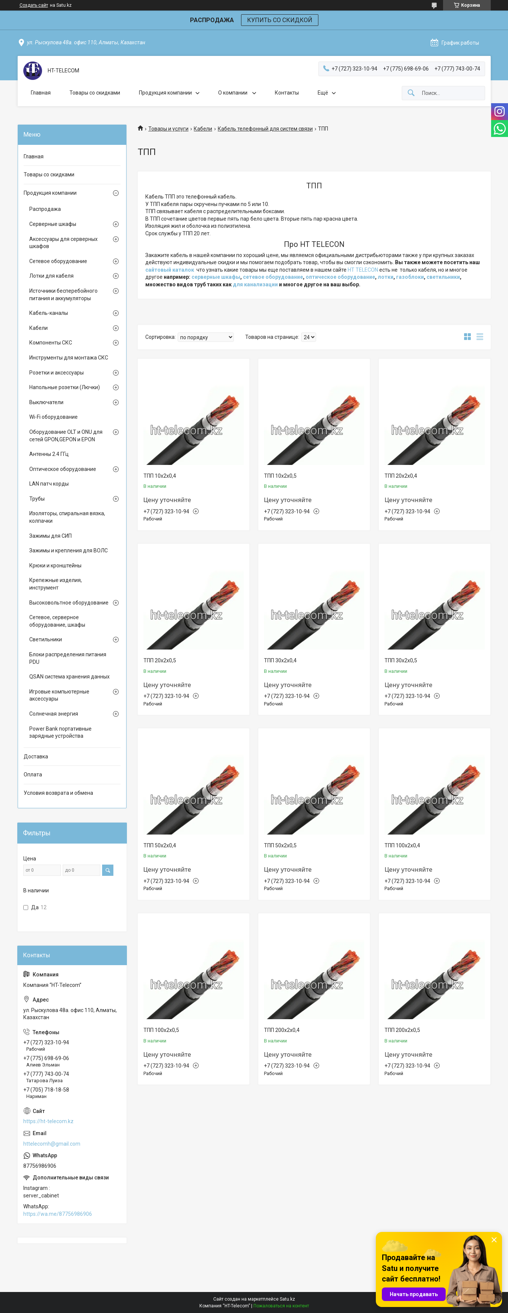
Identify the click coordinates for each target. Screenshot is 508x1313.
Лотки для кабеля (51, 276)
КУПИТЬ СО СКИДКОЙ (279, 20)
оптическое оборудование (340, 277)
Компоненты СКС (50, 343)
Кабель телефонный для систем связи (265, 129)
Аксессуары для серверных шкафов (63, 243)
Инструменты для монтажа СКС (68, 358)
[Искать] (411, 93)
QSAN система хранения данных (69, 677)
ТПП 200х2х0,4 (282, 1030)
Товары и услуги (168, 129)
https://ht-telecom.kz (48, 1121)
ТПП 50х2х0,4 (159, 845)
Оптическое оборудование (62, 469)
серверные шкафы (215, 277)
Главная (41, 93)
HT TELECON (363, 270)
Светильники (45, 639)
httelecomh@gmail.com (51, 1144)
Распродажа (45, 209)
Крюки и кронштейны (55, 565)
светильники (443, 277)
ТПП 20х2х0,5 (159, 660)
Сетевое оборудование (58, 261)
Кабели (203, 129)
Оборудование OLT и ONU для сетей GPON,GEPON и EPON (66, 435)
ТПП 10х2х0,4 (159, 476)
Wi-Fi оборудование (53, 417)
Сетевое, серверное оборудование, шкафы (57, 621)
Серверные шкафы (52, 224)
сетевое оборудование (273, 277)
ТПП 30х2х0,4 (280, 660)
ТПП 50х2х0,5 (280, 845)
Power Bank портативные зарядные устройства (60, 732)
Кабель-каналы (48, 313)
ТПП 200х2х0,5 (402, 1030)
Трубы (37, 499)
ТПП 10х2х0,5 (280, 476)
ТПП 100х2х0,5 (161, 1030)
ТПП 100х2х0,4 (402, 845)
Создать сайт (34, 5)
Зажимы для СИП (50, 536)
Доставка (36, 757)
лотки (385, 277)
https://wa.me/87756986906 (57, 1214)
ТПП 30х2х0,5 (400, 660)
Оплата (33, 775)
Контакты (287, 93)
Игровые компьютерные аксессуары (59, 695)
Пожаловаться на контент (281, 1305)
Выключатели (46, 402)
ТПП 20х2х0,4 (400, 476)
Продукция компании (165, 93)
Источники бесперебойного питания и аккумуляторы (63, 294)
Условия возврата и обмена (58, 793)
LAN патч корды (49, 484)
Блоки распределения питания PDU (67, 658)
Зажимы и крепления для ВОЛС (68, 550)
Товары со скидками (94, 93)
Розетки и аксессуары (56, 373)
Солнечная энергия (53, 714)
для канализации (255, 284)
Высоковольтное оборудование (69, 603)
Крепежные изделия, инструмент (55, 584)
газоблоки (410, 277)
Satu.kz (287, 1299)
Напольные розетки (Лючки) (64, 387)
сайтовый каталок (169, 270)
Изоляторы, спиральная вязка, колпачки (67, 517)
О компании (233, 93)
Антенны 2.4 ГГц (49, 454)
